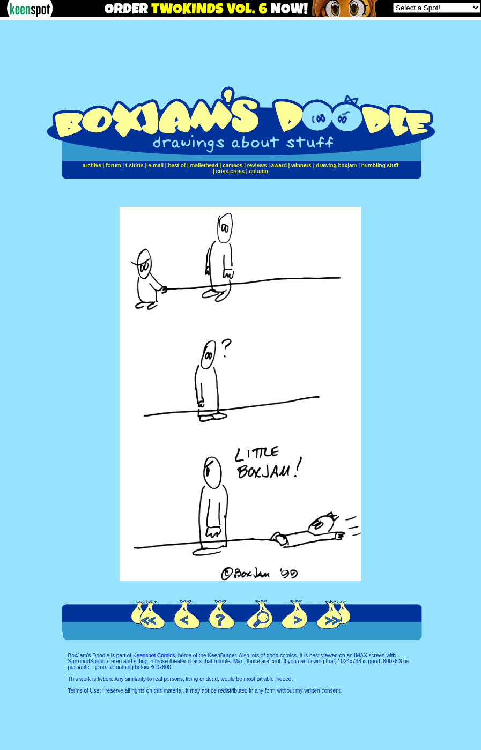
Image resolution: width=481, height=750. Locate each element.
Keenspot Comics (154, 655)
